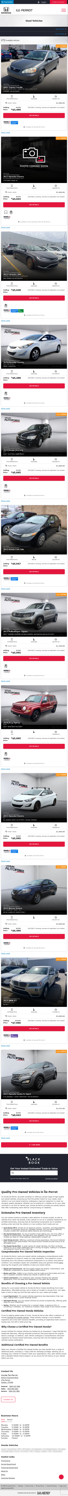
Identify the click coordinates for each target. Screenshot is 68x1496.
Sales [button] (3, 1419)
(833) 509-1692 (12, 1389)
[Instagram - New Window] (9, 1407)
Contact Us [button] (8, 1399)
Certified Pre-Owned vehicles (18, 1317)
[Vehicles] (34, 1172)
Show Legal (5, 132)
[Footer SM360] (43, 1493)
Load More (34, 1145)
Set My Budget (59, 34)
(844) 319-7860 (14, 1386)
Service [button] (9, 1419)
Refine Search (60, 29)
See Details (34, 115)
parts (61, 1263)
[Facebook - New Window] (3, 1407)
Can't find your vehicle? (51, 1178)
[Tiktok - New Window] (14, 1407)
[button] (7, 2)
